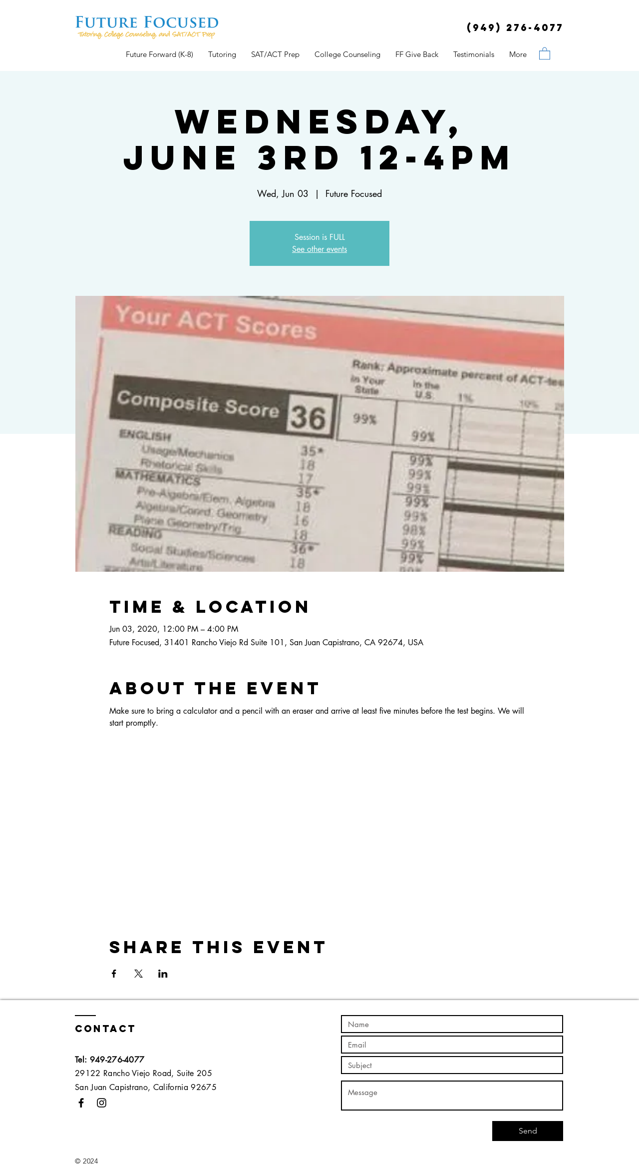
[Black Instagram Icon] (101, 1103)
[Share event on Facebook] (114, 974)
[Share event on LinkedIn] (163, 974)
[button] (544, 52)
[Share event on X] (138, 974)
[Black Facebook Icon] (81, 1103)
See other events (319, 249)
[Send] (527, 1131)
